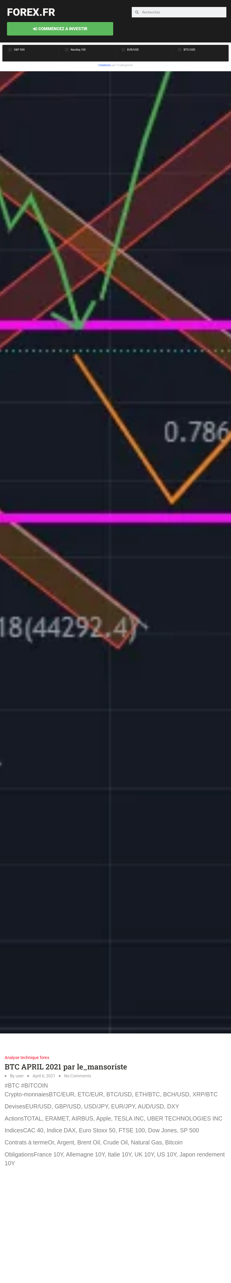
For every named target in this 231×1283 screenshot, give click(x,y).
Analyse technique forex (27, 1057)
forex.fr (31, 12)
